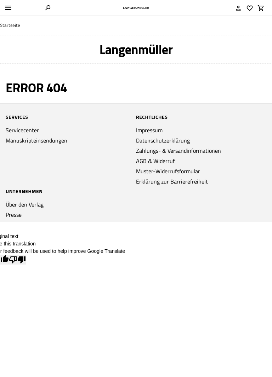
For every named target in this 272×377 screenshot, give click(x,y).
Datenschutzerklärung (163, 140)
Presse (14, 214)
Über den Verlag (25, 204)
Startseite (10, 25)
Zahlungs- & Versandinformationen (178, 150)
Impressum (149, 130)
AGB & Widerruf (155, 161)
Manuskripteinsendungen (36, 140)
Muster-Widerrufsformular (168, 171)
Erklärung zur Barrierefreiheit (172, 181)
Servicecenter (22, 130)
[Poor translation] (17, 260)
